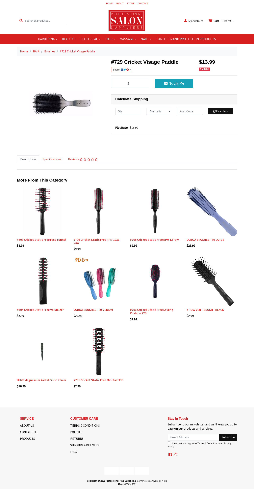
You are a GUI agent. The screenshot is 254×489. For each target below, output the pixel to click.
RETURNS (77, 439)
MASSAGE (127, 39)
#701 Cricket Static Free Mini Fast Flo (98, 380)
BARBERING (46, 39)
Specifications (52, 159)
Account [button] (193, 21)
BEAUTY (67, 39)
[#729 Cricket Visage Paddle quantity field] (130, 83)
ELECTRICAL (89, 39)
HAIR (109, 39)
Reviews (83, 159)
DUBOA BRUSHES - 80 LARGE (205, 240)
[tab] (28, 159)
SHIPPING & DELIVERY (84, 445)
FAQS (73, 452)
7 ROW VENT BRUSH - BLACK (205, 310)
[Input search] (45, 20)
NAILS (145, 39)
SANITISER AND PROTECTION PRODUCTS (186, 39)
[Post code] (189, 111)
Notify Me (174, 83)
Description (28, 159)
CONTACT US (28, 432)
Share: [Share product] (121, 69)
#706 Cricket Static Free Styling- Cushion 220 (152, 311)
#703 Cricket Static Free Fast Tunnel (41, 240)
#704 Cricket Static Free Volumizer (40, 310)
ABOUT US (27, 425)
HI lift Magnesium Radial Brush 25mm (41, 380)
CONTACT (143, 3)
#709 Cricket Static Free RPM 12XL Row (96, 241)
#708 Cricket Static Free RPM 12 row (154, 240)
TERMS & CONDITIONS (85, 425)
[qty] (127, 111)
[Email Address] (193, 437)
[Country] (158, 111)
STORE (130, 3)
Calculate (220, 111)
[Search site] (21, 20)
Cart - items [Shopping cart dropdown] (220, 21)
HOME (109, 3)
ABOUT (120, 3)
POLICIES (76, 432)
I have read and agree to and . (199, 445)
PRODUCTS (27, 439)
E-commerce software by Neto (151, 480)
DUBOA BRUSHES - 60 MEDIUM (93, 310)
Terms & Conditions (207, 443)
